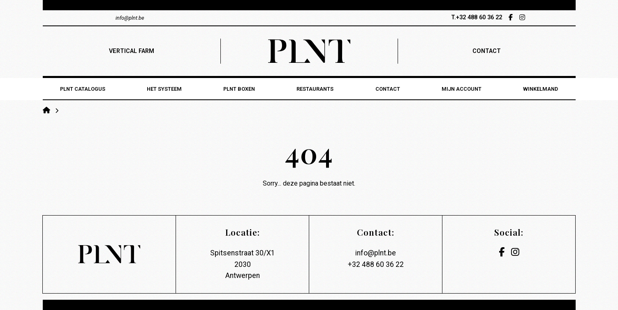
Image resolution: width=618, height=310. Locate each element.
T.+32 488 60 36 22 (476, 17)
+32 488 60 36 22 (376, 264)
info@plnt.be (375, 253)
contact (486, 51)
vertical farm (131, 51)
